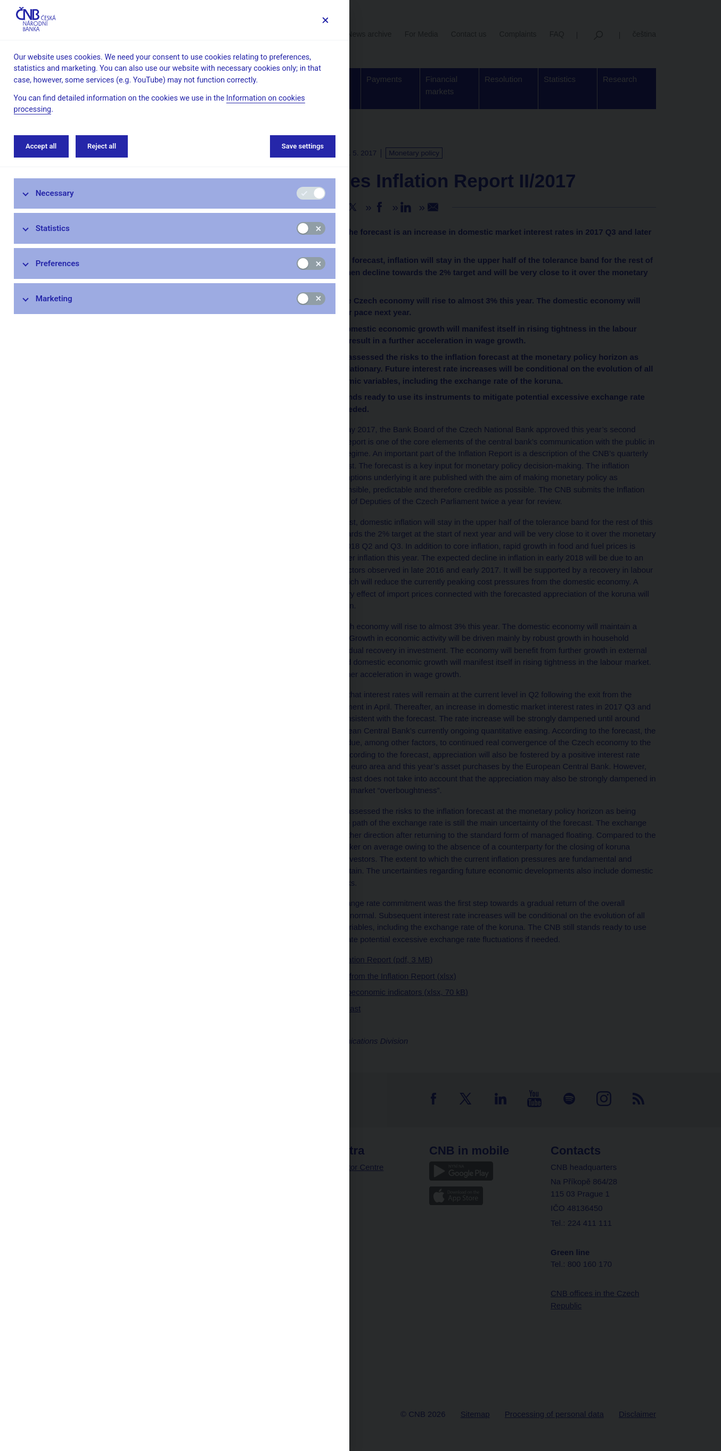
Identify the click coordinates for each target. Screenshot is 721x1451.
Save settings (303, 146)
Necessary (55, 193)
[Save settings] (325, 20)
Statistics (53, 228)
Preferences (58, 263)
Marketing (54, 298)
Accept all (41, 146)
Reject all (101, 146)
